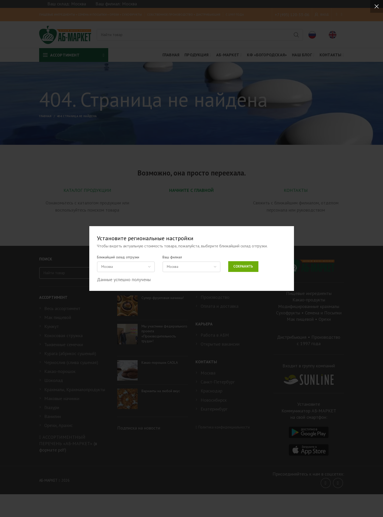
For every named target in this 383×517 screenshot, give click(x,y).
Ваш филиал (172, 257)
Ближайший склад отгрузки (118, 257)
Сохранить (243, 266)
